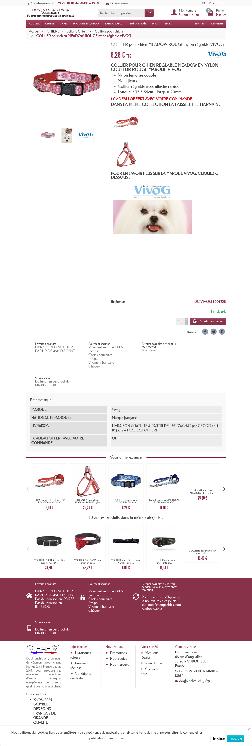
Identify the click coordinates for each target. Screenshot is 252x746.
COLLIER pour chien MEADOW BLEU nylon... (126, 482)
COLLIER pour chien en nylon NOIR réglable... (126, 542)
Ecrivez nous (117, 3)
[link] (205, 332)
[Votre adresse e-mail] (116, 718)
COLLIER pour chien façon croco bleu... (202, 533)
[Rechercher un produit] (121, 13)
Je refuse (219, 738)
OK (149, 13)
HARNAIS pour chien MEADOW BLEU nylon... (202, 473)
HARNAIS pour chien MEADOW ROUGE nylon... (88, 482)
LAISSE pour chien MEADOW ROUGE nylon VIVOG (49, 482)
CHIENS (49, 23)
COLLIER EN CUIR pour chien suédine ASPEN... (49, 542)
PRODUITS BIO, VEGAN (86, 23)
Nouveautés (217, 23)
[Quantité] (180, 321)
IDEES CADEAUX (114, 23)
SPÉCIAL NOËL (138, 23)
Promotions (199, 23)
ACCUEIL (34, 23)
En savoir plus (114, 738)
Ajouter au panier (208, 321)
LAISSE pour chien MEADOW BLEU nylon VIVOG (164, 482)
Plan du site (153, 626)
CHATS (63, 23)
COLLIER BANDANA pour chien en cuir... (88, 542)
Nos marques (119, 627)
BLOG (167, 23)
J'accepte (235, 738)
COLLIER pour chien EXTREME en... (164, 542)
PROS (155, 23)
